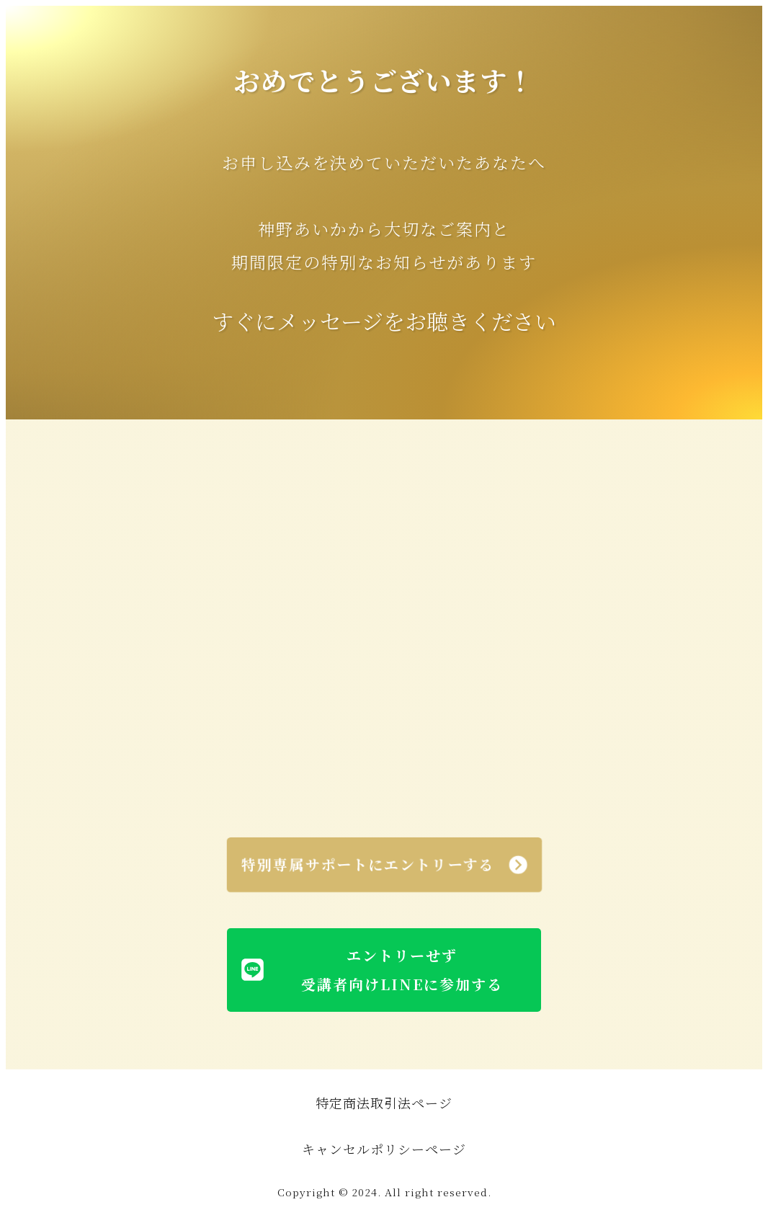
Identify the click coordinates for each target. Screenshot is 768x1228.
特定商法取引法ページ (384, 1102)
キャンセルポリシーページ (384, 1148)
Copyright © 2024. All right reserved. (384, 1192)
